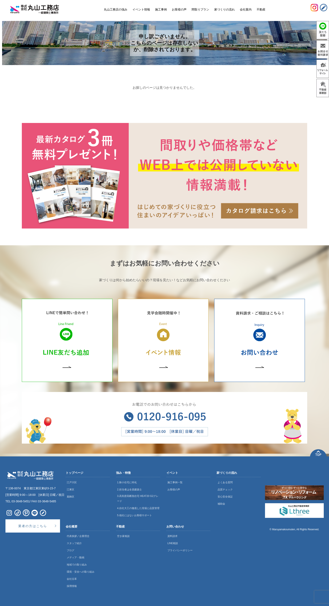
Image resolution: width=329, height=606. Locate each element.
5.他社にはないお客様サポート (134, 515)
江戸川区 (72, 482)
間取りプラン (200, 9)
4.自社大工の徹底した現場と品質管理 (138, 508)
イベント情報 (141, 9)
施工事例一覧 (175, 482)
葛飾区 (70, 496)
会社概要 (71, 526)
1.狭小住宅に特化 (127, 482)
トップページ (74, 472)
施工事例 (161, 9)
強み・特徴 (123, 472)
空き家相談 (123, 536)
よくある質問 (225, 482)
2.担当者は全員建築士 (129, 489)
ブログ (70, 550)
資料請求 (172, 536)
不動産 (120, 526)
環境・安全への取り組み (80, 571)
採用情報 (72, 586)
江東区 (70, 489)
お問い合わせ (175, 526)
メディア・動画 (75, 557)
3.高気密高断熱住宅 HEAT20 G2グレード (137, 499)
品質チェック (225, 489)
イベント (172, 472)
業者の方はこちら (32, 526)
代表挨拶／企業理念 (78, 536)
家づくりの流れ (227, 472)
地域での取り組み (77, 564)
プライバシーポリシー (180, 550)
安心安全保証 (225, 496)
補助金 (221, 503)
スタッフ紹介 (74, 543)
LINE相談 (172, 543)
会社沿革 (72, 578)
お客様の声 (173, 489)
